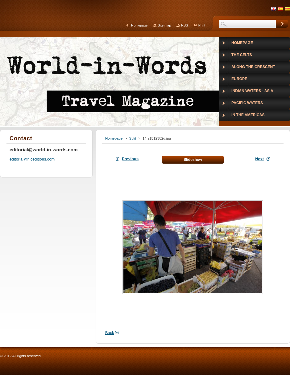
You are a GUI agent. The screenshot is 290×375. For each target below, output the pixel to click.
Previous (130, 159)
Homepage (113, 138)
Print (201, 25)
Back (109, 332)
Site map (164, 25)
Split (132, 138)
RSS (184, 25)
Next (259, 159)
